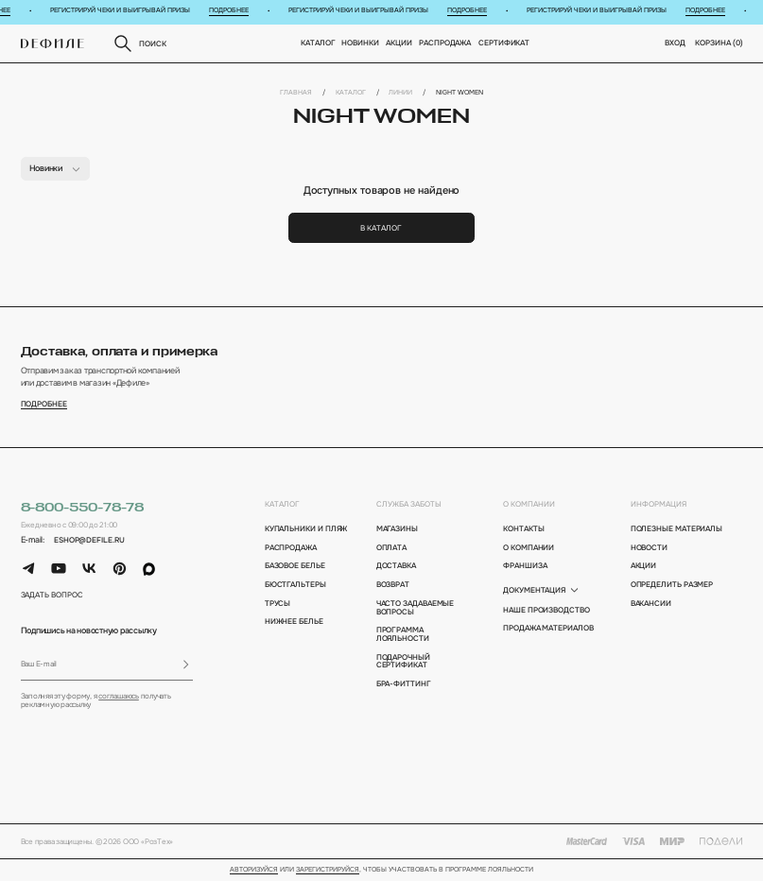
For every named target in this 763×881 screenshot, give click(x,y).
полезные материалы (677, 529)
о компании (529, 504)
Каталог (318, 42)
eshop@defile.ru (89, 540)
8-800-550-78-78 (83, 508)
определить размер (672, 584)
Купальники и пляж (306, 529)
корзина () (718, 42)
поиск (139, 43)
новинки (360, 42)
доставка (396, 565)
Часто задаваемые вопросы (415, 607)
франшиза (524, 565)
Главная (296, 92)
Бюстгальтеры (295, 584)
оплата (392, 548)
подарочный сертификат (403, 661)
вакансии (651, 603)
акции (644, 565)
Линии (400, 92)
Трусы (278, 603)
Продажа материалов (548, 628)
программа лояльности (402, 634)
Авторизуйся (254, 870)
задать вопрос (52, 595)
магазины (397, 529)
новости (649, 548)
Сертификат (503, 42)
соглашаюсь (118, 695)
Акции (400, 42)
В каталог (381, 228)
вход (675, 42)
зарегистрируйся (327, 870)
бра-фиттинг (403, 684)
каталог (282, 504)
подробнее (44, 404)
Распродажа (446, 42)
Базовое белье (295, 565)
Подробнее (235, 10)
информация (658, 504)
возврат (392, 584)
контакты (523, 529)
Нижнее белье (294, 621)
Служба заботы (409, 504)
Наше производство (546, 610)
